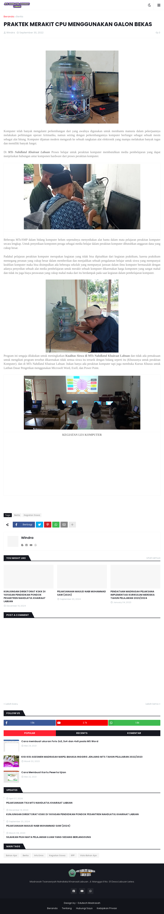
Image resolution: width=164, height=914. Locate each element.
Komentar (134, 733)
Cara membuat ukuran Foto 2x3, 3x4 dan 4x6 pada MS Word (59, 741)
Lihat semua (153, 557)
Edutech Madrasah (89, 903)
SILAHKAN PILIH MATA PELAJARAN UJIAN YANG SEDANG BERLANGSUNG (48, 837)
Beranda (9, 16)
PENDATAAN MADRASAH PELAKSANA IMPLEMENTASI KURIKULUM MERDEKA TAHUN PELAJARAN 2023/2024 (132, 595)
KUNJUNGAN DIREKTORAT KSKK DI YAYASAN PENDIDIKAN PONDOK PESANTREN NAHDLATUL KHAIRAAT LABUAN (25, 596)
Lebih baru (11, 704)
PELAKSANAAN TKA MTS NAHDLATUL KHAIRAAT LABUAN (39, 803)
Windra (27, 537)
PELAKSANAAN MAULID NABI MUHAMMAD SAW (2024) (81, 593)
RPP (72, 855)
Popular (29, 733)
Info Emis (39, 855)
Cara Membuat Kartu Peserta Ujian (43, 772)
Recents (82, 733)
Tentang (67, 908)
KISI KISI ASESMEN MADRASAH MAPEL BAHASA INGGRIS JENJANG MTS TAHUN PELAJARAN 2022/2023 (82, 757)
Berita (19, 16)
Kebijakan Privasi (107, 908)
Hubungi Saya (84, 908)
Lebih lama (152, 704)
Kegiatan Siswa (32, 515)
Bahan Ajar (11, 855)
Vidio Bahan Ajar (88, 855)
